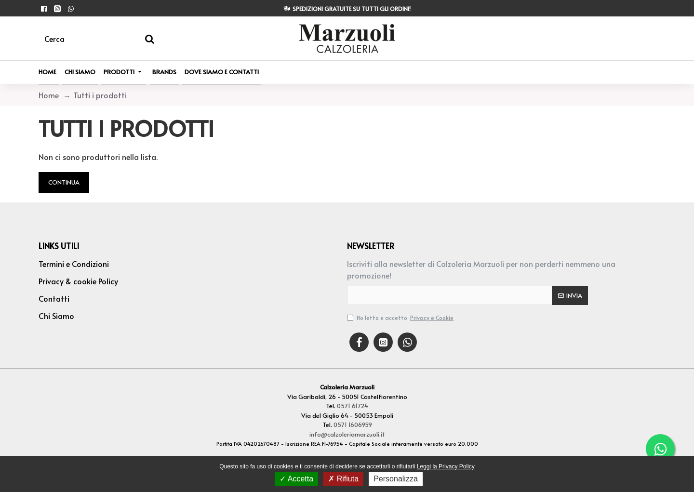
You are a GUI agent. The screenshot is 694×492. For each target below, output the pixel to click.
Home (49, 95)
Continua (64, 182)
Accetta (296, 479)
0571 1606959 (353, 424)
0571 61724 (352, 405)
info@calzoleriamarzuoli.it (347, 434)
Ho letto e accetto (401, 317)
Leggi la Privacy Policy (446, 466)
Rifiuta (343, 479)
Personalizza (396, 479)
